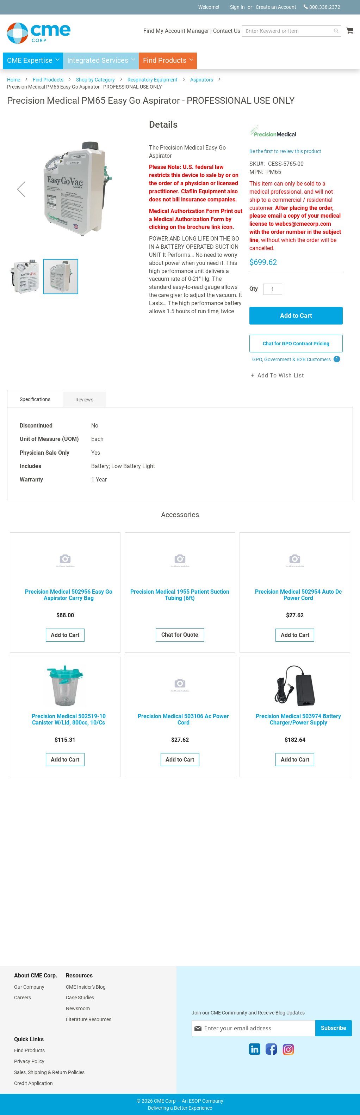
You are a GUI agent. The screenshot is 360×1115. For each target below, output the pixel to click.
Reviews (84, 399)
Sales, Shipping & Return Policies (49, 1072)
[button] (21, 189)
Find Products (48, 80)
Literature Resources (88, 1019)
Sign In (237, 7)
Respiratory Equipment (153, 80)
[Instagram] (288, 1050)
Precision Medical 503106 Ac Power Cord (183, 719)
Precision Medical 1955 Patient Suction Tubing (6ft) (179, 595)
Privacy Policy (29, 1061)
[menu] (180, 61)
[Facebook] (271, 1050)
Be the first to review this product (285, 151)
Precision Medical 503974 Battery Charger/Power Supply (298, 719)
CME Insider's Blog (86, 987)
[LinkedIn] (254, 1050)
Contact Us (226, 31)
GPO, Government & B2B (296, 359)
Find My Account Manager (176, 31)
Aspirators (201, 80)
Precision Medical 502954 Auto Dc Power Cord (298, 595)
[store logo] (38, 33)
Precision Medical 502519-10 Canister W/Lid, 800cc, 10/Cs (69, 719)
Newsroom (78, 1008)
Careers (22, 997)
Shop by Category (95, 80)
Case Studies (80, 997)
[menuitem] (31, 61)
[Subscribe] (333, 1028)
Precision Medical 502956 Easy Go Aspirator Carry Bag (68, 595)
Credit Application (33, 1083)
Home (13, 80)
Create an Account (276, 7)
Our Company (29, 987)
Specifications (35, 399)
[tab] (35, 399)
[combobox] (291, 31)
